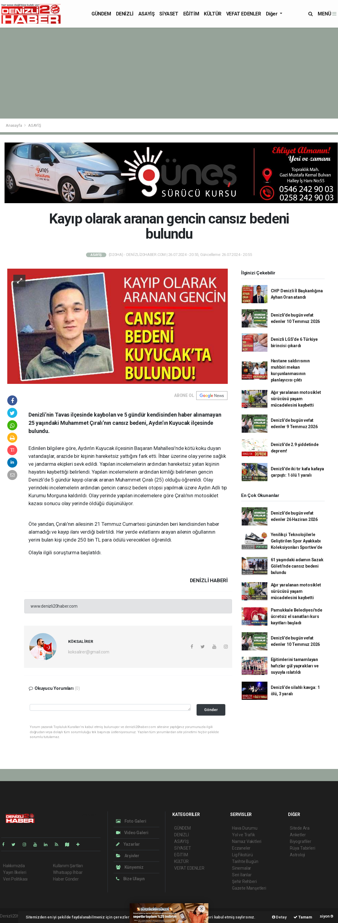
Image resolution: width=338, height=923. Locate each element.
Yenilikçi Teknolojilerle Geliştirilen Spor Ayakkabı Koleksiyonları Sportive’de (296, 541)
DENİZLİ (125, 14)
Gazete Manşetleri (249, 888)
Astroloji (297, 854)
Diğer (272, 14)
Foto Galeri (131, 821)
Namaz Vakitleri (246, 841)
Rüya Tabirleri (302, 848)
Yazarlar (128, 844)
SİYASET (168, 14)
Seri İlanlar (242, 874)
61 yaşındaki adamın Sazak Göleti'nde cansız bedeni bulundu (297, 566)
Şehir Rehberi (244, 881)
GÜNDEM (101, 14)
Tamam (302, 917)
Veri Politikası (15, 879)
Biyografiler (300, 841)
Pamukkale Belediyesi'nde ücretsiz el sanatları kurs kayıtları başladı (296, 616)
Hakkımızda (14, 865)
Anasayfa (14, 125)
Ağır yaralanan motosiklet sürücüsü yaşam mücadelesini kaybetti (296, 399)
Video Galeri (132, 832)
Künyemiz (130, 867)
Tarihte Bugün (245, 861)
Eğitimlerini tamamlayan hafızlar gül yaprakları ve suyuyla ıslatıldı (295, 666)
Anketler (298, 834)
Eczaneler (241, 848)
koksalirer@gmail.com (88, 651)
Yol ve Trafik (243, 834)
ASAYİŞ (146, 14)
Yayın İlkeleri (14, 872)
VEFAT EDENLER (243, 14)
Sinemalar (241, 868)
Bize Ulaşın (130, 878)
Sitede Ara (300, 828)
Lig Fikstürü (242, 854)
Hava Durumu (244, 828)
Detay (279, 917)
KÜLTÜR (212, 14)
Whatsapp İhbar (67, 872)
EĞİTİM (191, 14)
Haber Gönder (66, 879)
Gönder (211, 709)
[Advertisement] (169, 73)
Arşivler (127, 855)
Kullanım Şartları (68, 865)
